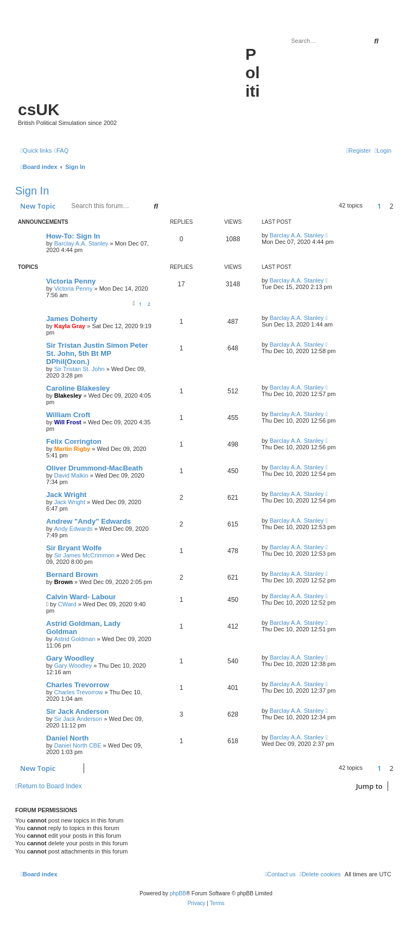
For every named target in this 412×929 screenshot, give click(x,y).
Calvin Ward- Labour (81, 597)
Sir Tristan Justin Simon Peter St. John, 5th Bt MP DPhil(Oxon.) (97, 353)
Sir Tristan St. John (79, 369)
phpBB (178, 893)
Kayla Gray (69, 326)
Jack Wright (66, 495)
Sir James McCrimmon (84, 555)
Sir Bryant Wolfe (74, 548)
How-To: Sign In (73, 236)
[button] (369, 205)
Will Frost (67, 422)
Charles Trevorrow (77, 685)
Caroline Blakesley (78, 388)
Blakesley (68, 395)
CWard (67, 604)
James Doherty (72, 319)
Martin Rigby (72, 448)
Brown (63, 582)
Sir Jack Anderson (77, 711)
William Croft (68, 415)
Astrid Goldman (75, 639)
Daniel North (67, 738)
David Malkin (71, 475)
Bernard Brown (72, 574)
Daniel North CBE (78, 745)
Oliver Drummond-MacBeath (94, 468)
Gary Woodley (70, 658)
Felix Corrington (74, 441)
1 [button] (379, 206)
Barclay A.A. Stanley (81, 243)
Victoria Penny (71, 281)
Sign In (32, 191)
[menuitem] (61, 150)
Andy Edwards (73, 528)
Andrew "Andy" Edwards (88, 521)
